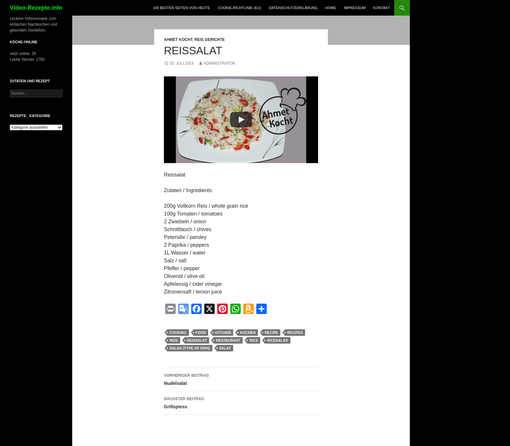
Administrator (219, 63)
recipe (271, 332)
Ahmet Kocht (178, 39)
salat (225, 348)
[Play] (241, 119)
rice (253, 340)
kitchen (223, 332)
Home (330, 8)
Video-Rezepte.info (36, 8)
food (201, 332)
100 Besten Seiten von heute (181, 8)
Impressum (355, 8)
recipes (295, 332)
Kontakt (381, 8)
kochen (248, 332)
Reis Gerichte (210, 39)
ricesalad (277, 340)
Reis (173, 340)
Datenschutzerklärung (293, 8)
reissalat (197, 340)
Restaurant (228, 340)
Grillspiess (241, 402)
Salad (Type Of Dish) (189, 348)
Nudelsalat (241, 379)
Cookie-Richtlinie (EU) (239, 8)
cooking (178, 332)
